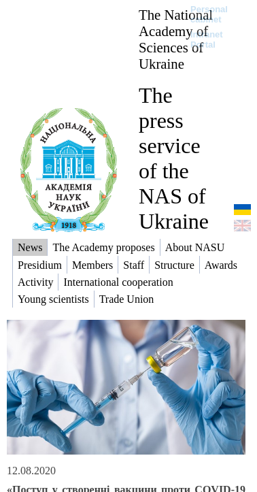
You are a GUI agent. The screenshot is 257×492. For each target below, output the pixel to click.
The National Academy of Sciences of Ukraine (176, 39)
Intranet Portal (206, 39)
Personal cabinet (209, 14)
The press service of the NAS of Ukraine (174, 158)
